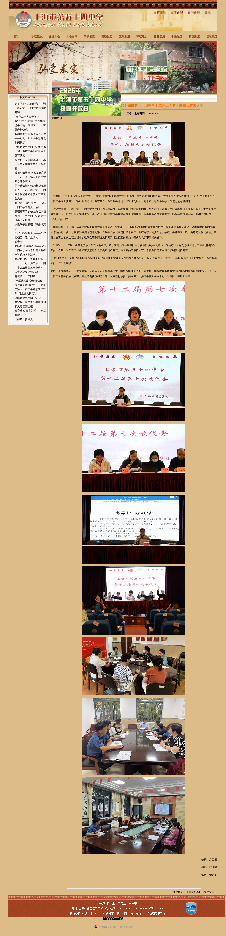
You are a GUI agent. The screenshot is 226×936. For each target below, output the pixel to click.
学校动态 (89, 36)
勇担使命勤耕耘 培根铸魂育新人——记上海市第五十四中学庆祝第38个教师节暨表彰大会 (30, 192)
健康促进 (106, 36)
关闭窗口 (209, 892)
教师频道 (124, 36)
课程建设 (141, 36)
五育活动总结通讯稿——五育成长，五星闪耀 (30, 274)
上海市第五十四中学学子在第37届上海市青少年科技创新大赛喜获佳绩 (30, 302)
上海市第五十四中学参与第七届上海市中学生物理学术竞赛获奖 (30, 151)
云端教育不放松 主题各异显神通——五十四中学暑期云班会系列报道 (30, 216)
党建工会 (54, 36)
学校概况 (37, 36)
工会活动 (71, 36)
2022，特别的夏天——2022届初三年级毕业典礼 (30, 235)
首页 (16, 36)
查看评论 (193, 892)
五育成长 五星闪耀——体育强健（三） (30, 313)
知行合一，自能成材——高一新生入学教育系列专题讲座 (30, 164)
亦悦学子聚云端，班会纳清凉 (30, 226)
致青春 (18, 241)
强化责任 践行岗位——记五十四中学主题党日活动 (30, 205)
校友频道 (194, 36)
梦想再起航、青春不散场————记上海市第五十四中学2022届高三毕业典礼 (30, 263)
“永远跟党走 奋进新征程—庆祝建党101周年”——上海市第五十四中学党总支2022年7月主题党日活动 (30, 287)
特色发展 (159, 36)
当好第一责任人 (24, 319)
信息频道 (211, 36)
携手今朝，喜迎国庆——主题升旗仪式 (30, 127)
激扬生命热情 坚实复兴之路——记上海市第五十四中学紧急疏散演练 (30, 177)
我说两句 (178, 892)
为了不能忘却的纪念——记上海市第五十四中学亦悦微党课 (30, 108)
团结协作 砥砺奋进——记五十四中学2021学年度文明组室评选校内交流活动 (30, 250)
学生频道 (176, 36)
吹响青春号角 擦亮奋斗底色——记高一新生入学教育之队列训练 (30, 138)
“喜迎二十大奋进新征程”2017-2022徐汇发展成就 (30, 118)
